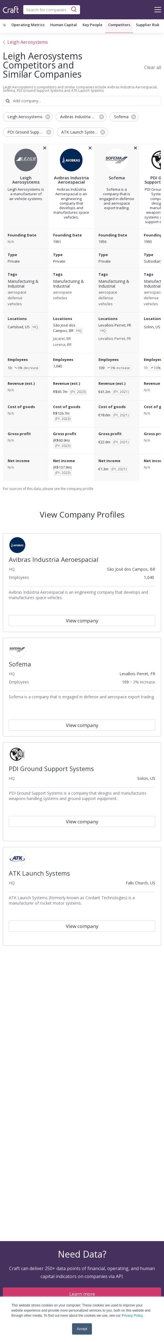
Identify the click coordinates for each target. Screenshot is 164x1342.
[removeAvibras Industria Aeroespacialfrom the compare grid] (90, 148)
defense (15, 298)
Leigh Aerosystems (27, 42)
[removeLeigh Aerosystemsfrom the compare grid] (45, 148)
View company (82, 620)
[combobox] (51, 9)
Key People (92, 24)
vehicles (15, 304)
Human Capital (63, 24)
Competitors (119, 24)
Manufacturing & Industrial (23, 284)
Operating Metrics (28, 24)
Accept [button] (82, 1329)
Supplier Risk (147, 24)
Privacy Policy (132, 1316)
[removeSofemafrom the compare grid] (135, 148)
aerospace (17, 292)
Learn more (82, 1294)
